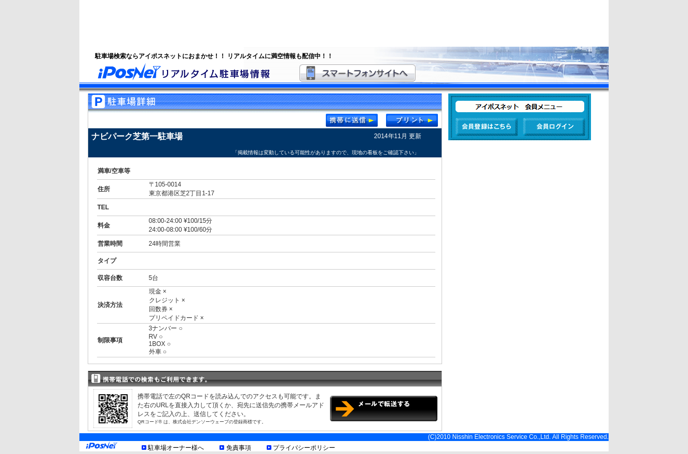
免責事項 (238, 447)
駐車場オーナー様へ (176, 447)
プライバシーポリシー (304, 447)
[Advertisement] (331, 23)
